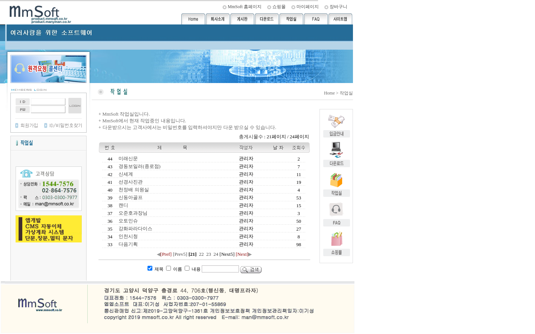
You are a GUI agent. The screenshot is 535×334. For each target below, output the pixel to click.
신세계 (125, 174)
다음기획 (127, 244)
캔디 (122, 205)
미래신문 (127, 158)
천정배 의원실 (133, 189)
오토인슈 (127, 221)
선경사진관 (130, 182)
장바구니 (338, 6)
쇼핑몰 (279, 6)
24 (216, 254)
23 (209, 254)
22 (201, 254)
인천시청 (127, 236)
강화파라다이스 (134, 228)
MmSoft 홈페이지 (245, 6)
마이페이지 (307, 6)
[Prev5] (180, 254)
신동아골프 (130, 197)
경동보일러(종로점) (138, 166)
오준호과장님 (132, 213)
